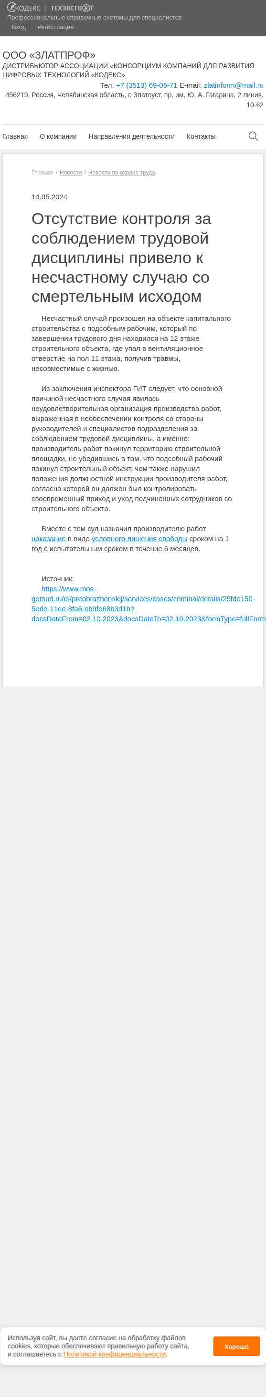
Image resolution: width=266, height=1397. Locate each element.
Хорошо (236, 1343)
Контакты (201, 136)
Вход (19, 27)
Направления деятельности (132, 136)
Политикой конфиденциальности (115, 1351)
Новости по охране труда (121, 172)
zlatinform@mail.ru (234, 85)
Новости (71, 172)
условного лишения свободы (140, 538)
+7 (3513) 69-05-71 (147, 85)
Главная (15, 136)
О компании (58, 136)
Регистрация (55, 27)
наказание (49, 538)
